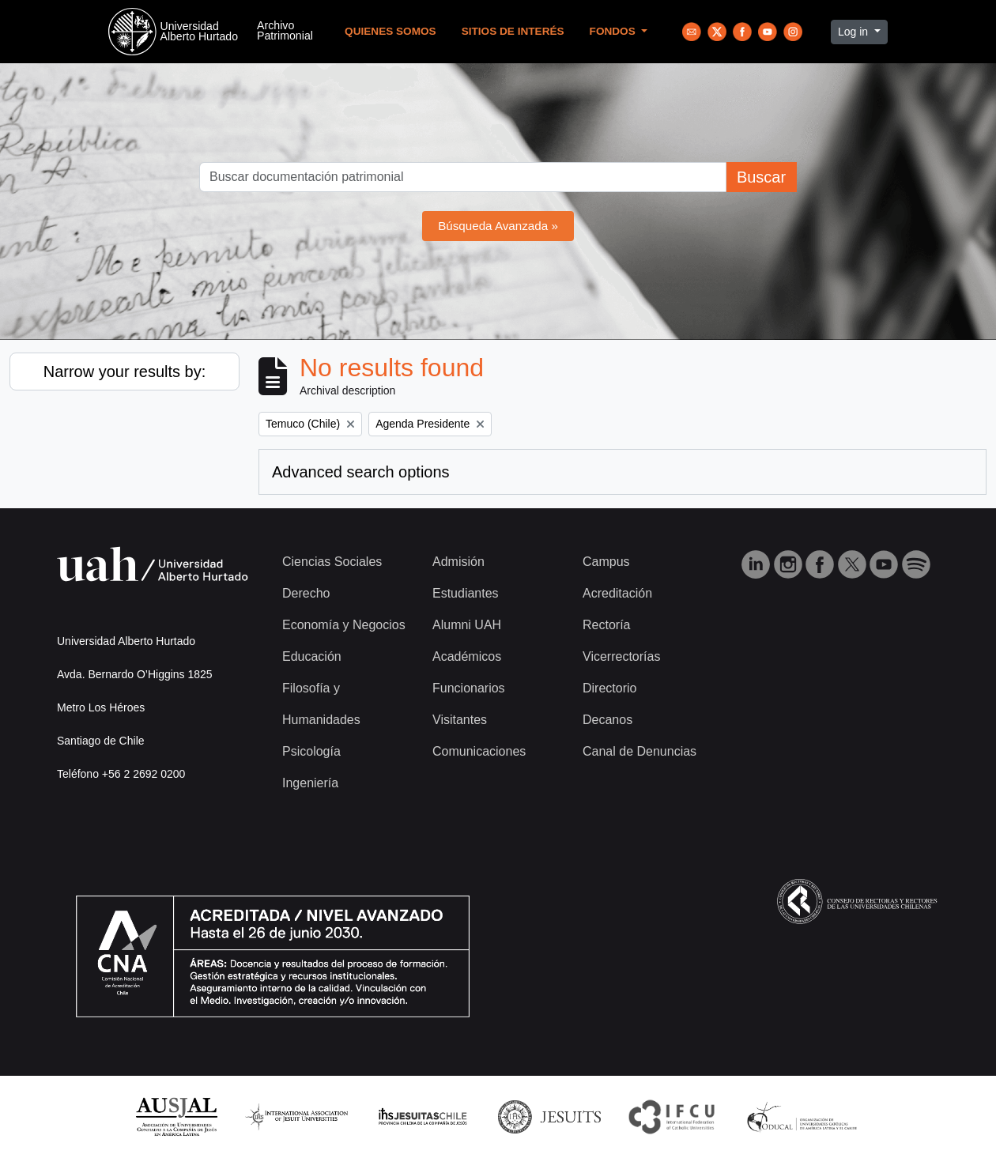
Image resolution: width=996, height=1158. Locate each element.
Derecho (306, 593)
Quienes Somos (390, 31)
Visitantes (459, 719)
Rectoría (606, 625)
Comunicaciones (479, 751)
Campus (606, 561)
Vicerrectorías (621, 656)
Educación (311, 656)
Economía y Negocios (344, 625)
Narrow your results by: (124, 371)
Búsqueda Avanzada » (498, 225)
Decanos (607, 719)
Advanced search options (361, 472)
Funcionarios (468, 688)
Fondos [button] (614, 31)
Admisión (458, 561)
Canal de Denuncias (639, 751)
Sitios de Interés (513, 31)
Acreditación (617, 593)
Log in (854, 31)
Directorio (609, 688)
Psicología (311, 751)
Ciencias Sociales (332, 561)
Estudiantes (465, 593)
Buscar (761, 177)
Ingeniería (310, 783)
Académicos (466, 656)
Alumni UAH (466, 625)
